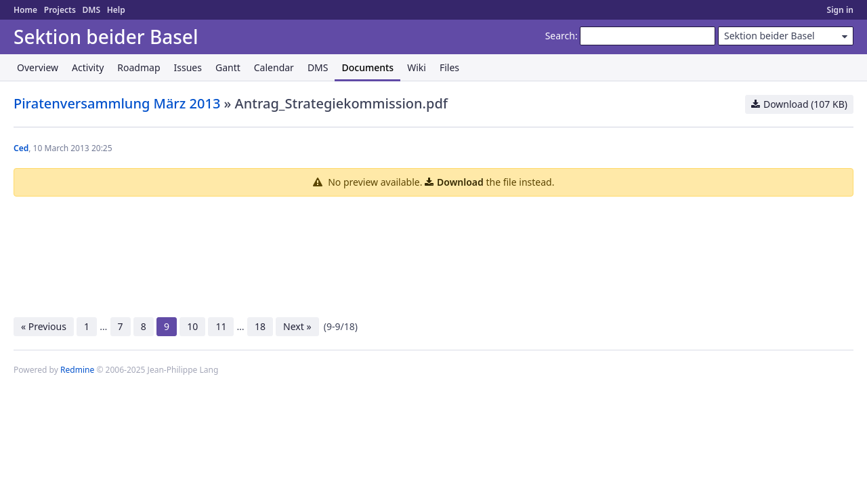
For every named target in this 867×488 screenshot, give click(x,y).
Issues (188, 67)
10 (192, 326)
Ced (21, 148)
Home (25, 10)
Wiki (416, 67)
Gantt (227, 67)
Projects (60, 10)
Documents (367, 67)
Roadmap (138, 67)
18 (260, 326)
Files (449, 67)
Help (116, 10)
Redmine (77, 369)
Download (460, 182)
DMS (91, 10)
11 (220, 326)
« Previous (43, 326)
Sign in (840, 10)
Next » (297, 326)
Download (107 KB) (805, 104)
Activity (88, 67)
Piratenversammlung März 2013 (117, 103)
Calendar (274, 67)
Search (560, 35)
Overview (37, 67)
